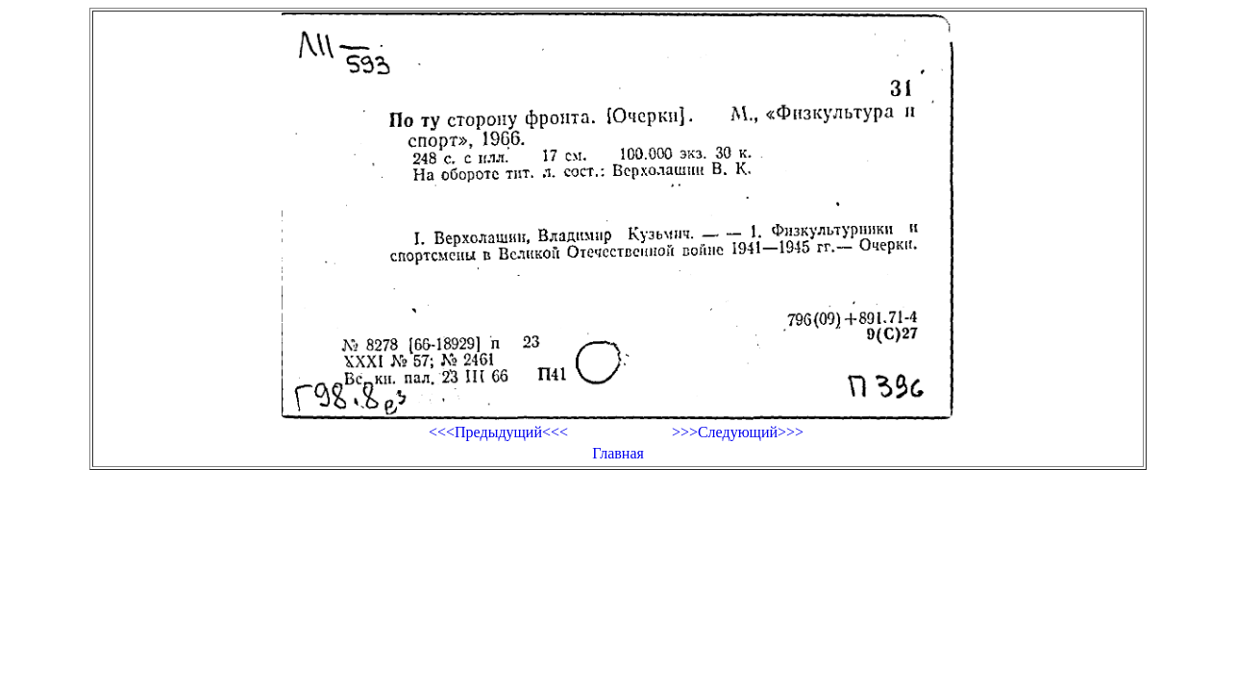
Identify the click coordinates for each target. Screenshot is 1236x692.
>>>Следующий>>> (737, 432)
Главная (618, 453)
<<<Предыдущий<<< (498, 432)
